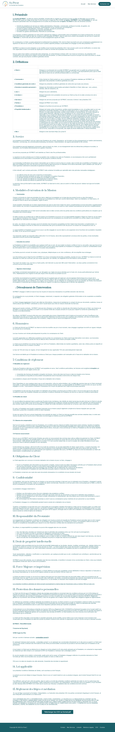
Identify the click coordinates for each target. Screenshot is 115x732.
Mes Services (92, 4)
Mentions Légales (89, 727)
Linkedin (79, 727)
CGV (97, 727)
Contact (63, 727)
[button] (104, 4)
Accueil (83, 4)
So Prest (14, 3)
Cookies (102, 727)
